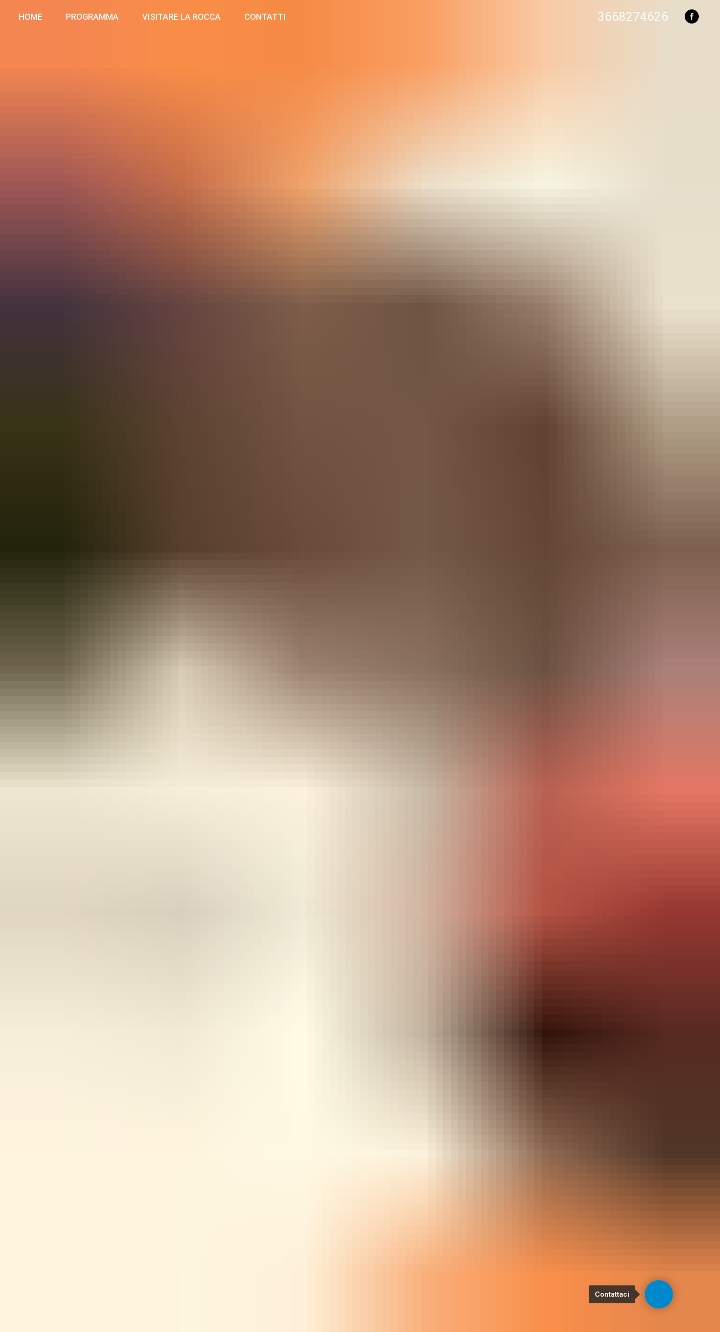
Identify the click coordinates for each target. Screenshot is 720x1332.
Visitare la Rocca (181, 17)
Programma (92, 17)
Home (30, 17)
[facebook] (692, 16)
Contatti (265, 17)
